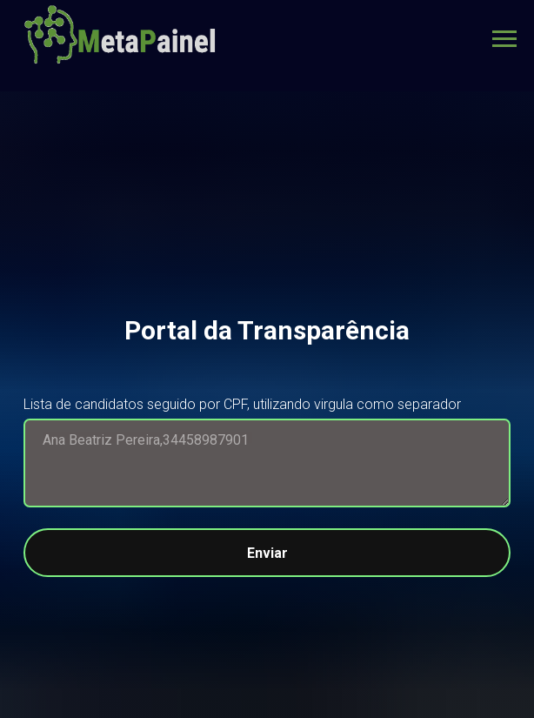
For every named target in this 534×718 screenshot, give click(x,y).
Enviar (379, 552)
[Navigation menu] (504, 39)
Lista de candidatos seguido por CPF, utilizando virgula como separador (242, 404)
